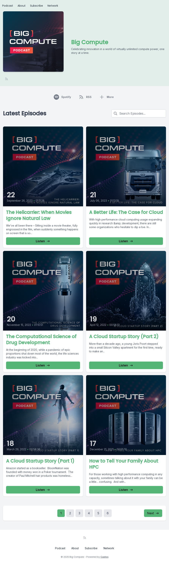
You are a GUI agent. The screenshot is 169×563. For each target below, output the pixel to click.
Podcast (7, 6)
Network (53, 6)
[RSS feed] (6, 79)
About (22, 6)
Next (153, 513)
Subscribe (36, 6)
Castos (104, 556)
